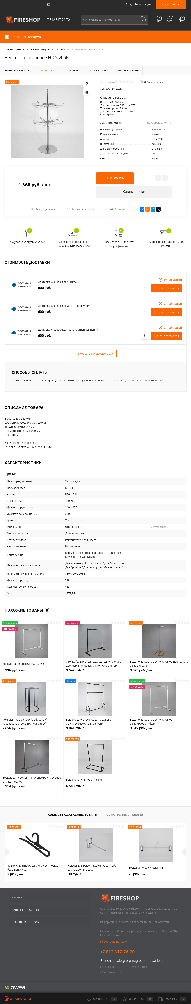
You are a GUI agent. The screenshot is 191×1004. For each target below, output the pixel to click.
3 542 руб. (95, 672)
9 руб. (15, 874)
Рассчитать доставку (82, 209)
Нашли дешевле (42, 209)
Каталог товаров (23, 37)
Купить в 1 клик (134, 192)
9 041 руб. (95, 730)
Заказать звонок (171, 4)
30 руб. (77, 874)
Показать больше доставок (95, 353)
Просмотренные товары (122, 815)
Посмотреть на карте (113, 941)
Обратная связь (19, 998)
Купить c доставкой (166, 288)
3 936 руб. (32, 672)
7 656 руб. (32, 730)
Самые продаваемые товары (72, 815)
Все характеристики (159, 122)
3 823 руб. (159, 672)
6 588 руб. (95, 788)
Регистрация (143, 4)
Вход (128, 4)
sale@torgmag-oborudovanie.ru (139, 961)
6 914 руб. (32, 788)
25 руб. (137, 874)
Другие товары (159, 527)
